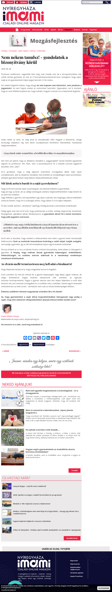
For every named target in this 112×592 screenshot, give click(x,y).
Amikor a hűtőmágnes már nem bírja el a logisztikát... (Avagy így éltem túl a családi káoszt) (46, 512)
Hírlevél (10, 2)
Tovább (74, 470)
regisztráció (23, 344)
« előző (5, 351)
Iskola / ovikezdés (37, 51)
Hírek (46, 30)
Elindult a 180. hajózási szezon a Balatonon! (31, 503)
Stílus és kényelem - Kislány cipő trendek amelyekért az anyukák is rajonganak (47, 530)
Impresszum (75, 564)
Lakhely (38, 2)
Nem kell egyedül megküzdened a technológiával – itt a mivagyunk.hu (52, 391)
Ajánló (53, 30)
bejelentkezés (38, 344)
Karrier (85, 30)
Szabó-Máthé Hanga (10, 316)
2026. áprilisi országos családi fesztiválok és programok (37, 495)
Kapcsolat (74, 560)
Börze (60, 30)
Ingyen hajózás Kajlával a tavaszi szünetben (32, 521)
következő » (74, 351)
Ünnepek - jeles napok (18, 51)
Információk (37, 30)
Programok (25, 30)
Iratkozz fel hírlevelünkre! (41, 375)
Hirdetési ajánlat (76, 573)
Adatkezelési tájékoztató (75, 568)
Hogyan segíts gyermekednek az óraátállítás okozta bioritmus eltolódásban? (50, 450)
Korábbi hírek (72, 538)
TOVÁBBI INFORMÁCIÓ (8, 590)
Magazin (68, 30)
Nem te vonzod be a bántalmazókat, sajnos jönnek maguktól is (49, 411)
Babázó (77, 30)
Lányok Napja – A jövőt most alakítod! (29, 486)
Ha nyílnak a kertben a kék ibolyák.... (42, 429)
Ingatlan (93, 30)
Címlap (17, 29)
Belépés (24, 2)
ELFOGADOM (103, 588)
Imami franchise (76, 576)
